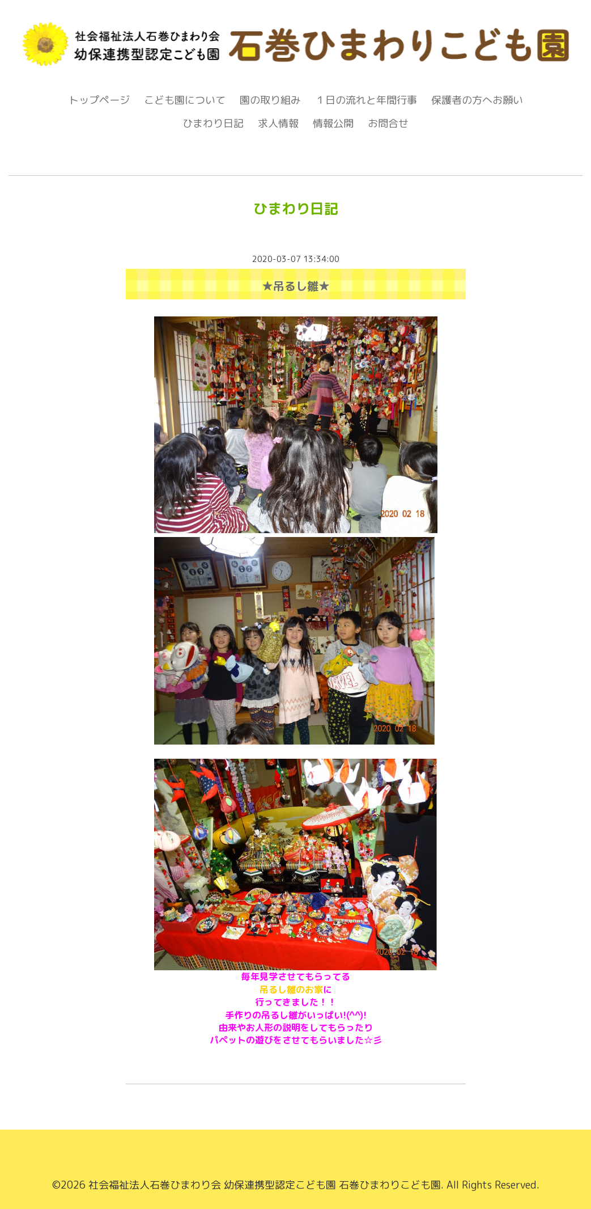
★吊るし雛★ (296, 286)
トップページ (99, 100)
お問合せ (388, 123)
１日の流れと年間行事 (366, 100)
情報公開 (333, 123)
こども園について (185, 100)
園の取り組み (270, 100)
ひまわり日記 (213, 123)
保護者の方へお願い (477, 100)
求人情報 (278, 123)
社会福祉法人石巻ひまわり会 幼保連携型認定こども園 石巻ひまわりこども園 (264, 1185)
